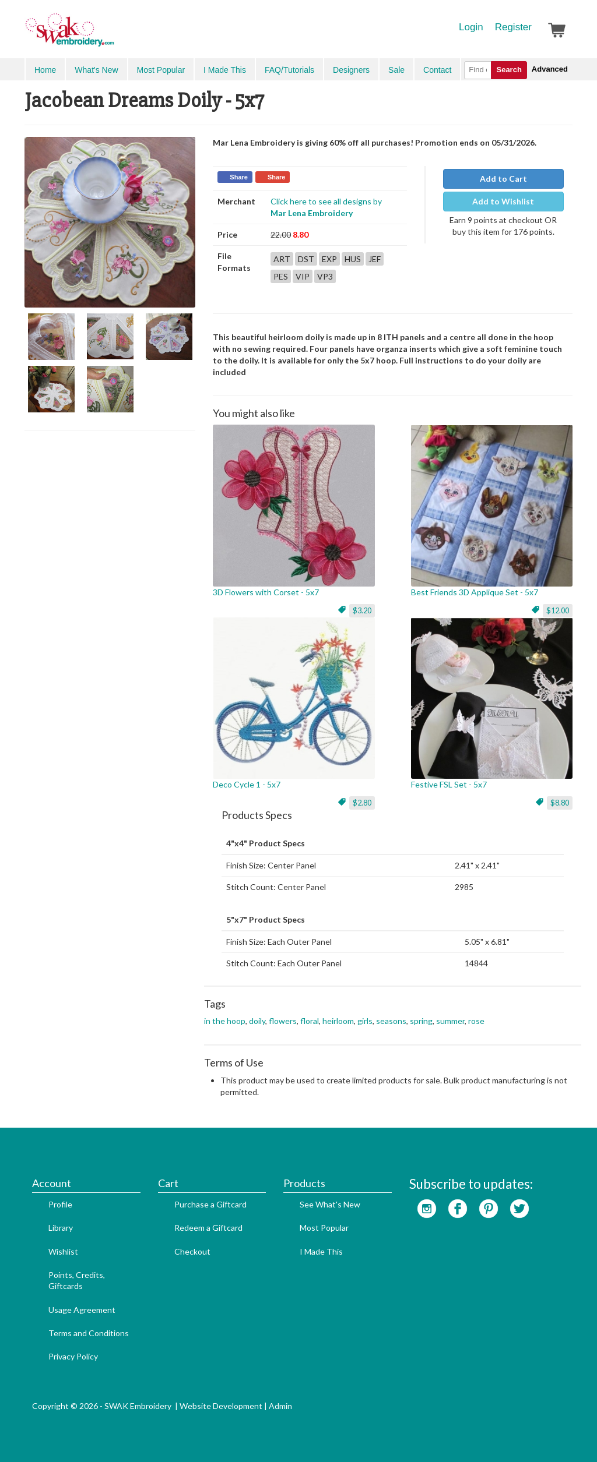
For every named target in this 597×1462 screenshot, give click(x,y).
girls (365, 1021)
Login (471, 27)
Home (45, 70)
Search (508, 69)
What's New (96, 70)
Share (239, 177)
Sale (396, 70)
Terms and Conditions (88, 1333)
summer (450, 1021)
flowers (283, 1021)
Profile (60, 1204)
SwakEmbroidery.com (111, 35)
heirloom (338, 1021)
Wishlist (63, 1251)
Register (513, 27)
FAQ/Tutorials (289, 70)
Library (60, 1228)
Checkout (192, 1251)
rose (476, 1021)
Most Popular (161, 70)
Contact (437, 70)
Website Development (221, 1406)
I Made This (224, 70)
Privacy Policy (73, 1356)
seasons (391, 1021)
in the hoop (224, 1021)
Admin (280, 1406)
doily (257, 1021)
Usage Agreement (81, 1310)
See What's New (330, 1204)
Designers (351, 70)
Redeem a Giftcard (208, 1228)
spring (421, 1021)
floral (309, 1021)
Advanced (550, 69)
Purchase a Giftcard (210, 1204)
